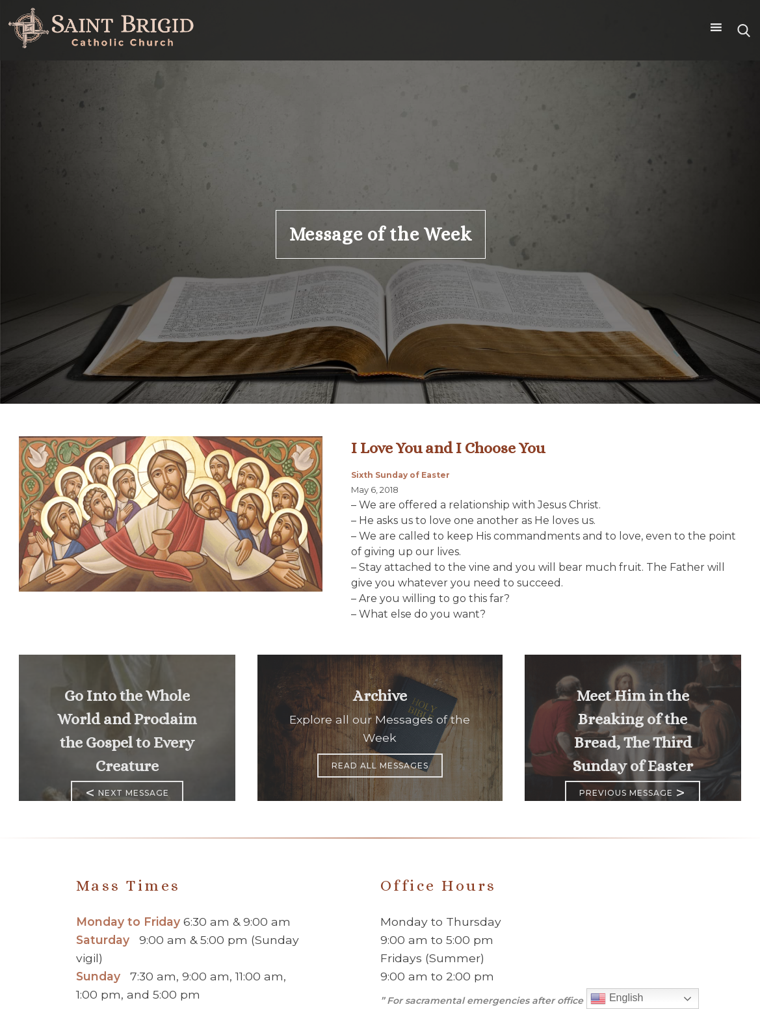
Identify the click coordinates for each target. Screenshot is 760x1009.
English (616, 998)
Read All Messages (380, 765)
